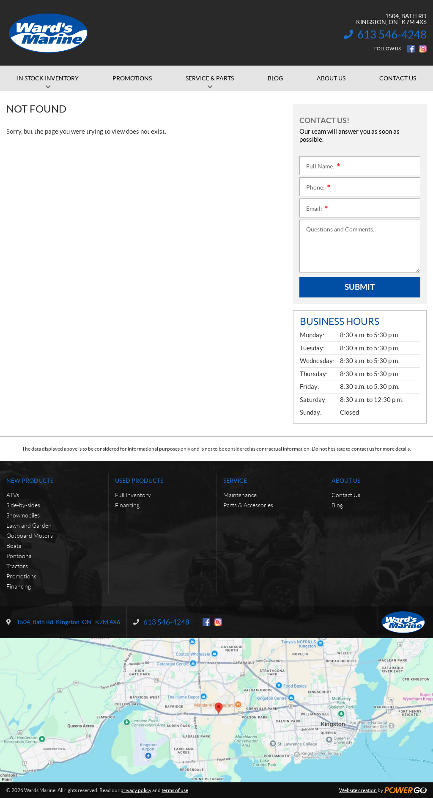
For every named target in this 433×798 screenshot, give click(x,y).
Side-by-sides (23, 505)
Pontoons (18, 556)
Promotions (21, 576)
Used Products (139, 480)
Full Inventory (133, 495)
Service (235, 480)
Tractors (17, 566)
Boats (13, 545)
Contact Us (346, 495)
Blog (337, 505)
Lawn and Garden (29, 525)
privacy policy (136, 790)
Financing (18, 586)
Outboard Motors (29, 535)
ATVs (12, 495)
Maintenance (240, 495)
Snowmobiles (23, 515)
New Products (29, 480)
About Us (346, 480)
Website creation (358, 790)
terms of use (175, 790)
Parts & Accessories (248, 505)
